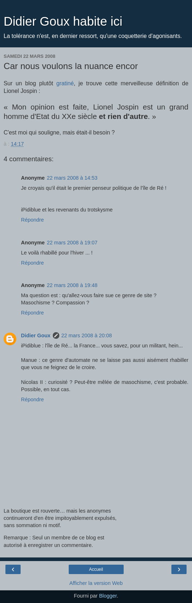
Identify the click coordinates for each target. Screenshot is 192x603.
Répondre (32, 220)
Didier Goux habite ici (63, 21)
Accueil (96, 569)
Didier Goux (36, 335)
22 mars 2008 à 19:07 (72, 242)
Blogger (108, 596)
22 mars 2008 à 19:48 (72, 285)
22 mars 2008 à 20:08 (86, 335)
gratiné (65, 83)
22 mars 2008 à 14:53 (72, 178)
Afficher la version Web (96, 583)
